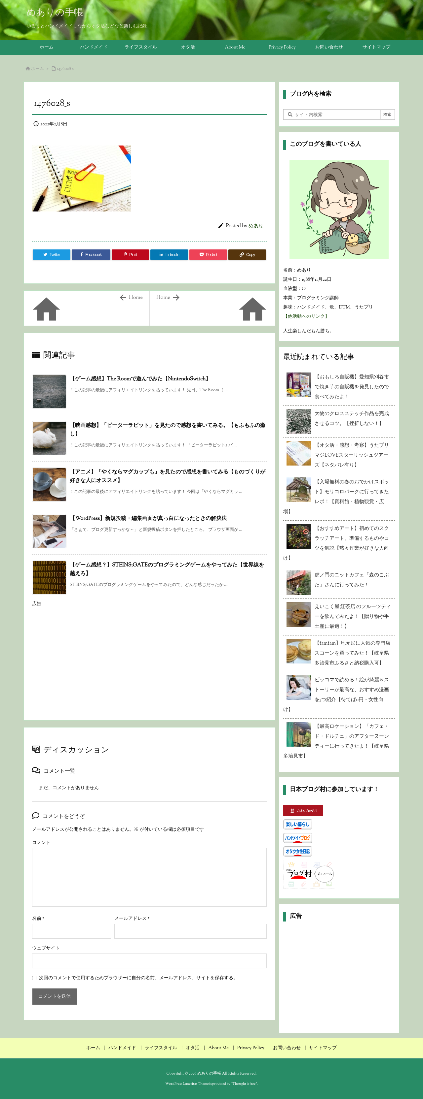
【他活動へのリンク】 (306, 316)
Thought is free (243, 1083)
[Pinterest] (130, 254)
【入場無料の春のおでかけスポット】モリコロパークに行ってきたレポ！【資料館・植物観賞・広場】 (336, 497)
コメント (41, 843)
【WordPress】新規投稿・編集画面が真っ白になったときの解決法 (148, 519)
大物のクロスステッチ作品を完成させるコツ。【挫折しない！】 (352, 418)
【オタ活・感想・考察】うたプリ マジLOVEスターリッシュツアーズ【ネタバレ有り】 (353, 455)
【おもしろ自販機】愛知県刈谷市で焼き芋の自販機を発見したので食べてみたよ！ (352, 387)
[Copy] (247, 254)
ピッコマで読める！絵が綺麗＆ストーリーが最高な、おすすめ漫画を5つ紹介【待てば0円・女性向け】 (336, 695)
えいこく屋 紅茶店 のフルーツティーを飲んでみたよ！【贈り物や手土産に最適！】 (353, 616)
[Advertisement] (149, 657)
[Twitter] (51, 254)
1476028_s (65, 69)
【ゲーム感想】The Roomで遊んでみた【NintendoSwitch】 (140, 379)
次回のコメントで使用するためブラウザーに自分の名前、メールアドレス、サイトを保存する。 (138, 978)
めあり (256, 226)
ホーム (37, 69)
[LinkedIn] (169, 254)
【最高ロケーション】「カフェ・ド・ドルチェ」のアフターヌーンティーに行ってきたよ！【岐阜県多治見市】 (336, 741)
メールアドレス (132, 919)
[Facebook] (91, 254)
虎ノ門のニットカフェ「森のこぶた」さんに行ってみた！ (352, 580)
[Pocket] (208, 254)
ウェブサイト (46, 948)
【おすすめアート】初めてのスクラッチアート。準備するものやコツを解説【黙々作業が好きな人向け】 (336, 543)
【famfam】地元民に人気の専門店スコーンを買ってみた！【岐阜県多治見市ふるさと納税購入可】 (352, 653)
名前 (38, 919)
